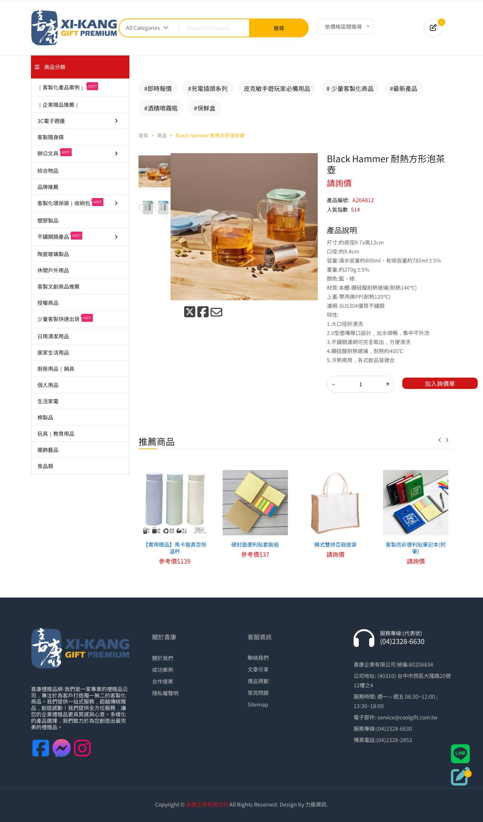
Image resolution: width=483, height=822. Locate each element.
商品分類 (50, 67)
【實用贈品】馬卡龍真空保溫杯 (174, 548)
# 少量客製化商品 (350, 88)
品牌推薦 (47, 187)
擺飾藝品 (47, 449)
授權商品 (47, 302)
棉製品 (45, 417)
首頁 (143, 135)
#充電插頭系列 (208, 88)
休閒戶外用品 (53, 270)
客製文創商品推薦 (58, 286)
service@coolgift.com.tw (407, 717)
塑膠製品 (47, 220)
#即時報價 (158, 88)
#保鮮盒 (204, 107)
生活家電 (47, 401)
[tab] (154, 171)
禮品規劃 (258, 681)
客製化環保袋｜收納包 (78, 202)
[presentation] (441, 439)
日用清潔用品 (53, 336)
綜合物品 (47, 170)
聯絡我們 (258, 657)
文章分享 (258, 669)
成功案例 (162, 669)
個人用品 (47, 385)
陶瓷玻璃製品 (53, 254)
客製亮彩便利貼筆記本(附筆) (416, 548)
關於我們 (162, 658)
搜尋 (279, 28)
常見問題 (258, 692)
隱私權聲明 (165, 693)
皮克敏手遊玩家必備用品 (277, 88)
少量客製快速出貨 (65, 318)
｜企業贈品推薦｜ (58, 104)
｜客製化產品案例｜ (67, 86)
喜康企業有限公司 (207, 804)
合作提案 (162, 681)
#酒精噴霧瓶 (161, 107)
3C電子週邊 (78, 120)
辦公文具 (78, 152)
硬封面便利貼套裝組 (255, 544)
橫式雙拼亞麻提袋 (335, 544)
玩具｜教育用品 (55, 433)
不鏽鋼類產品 (78, 236)
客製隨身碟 (50, 137)
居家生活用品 (53, 352)
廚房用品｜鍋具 (55, 368)
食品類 (45, 466)
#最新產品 (403, 88)
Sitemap (258, 704)
